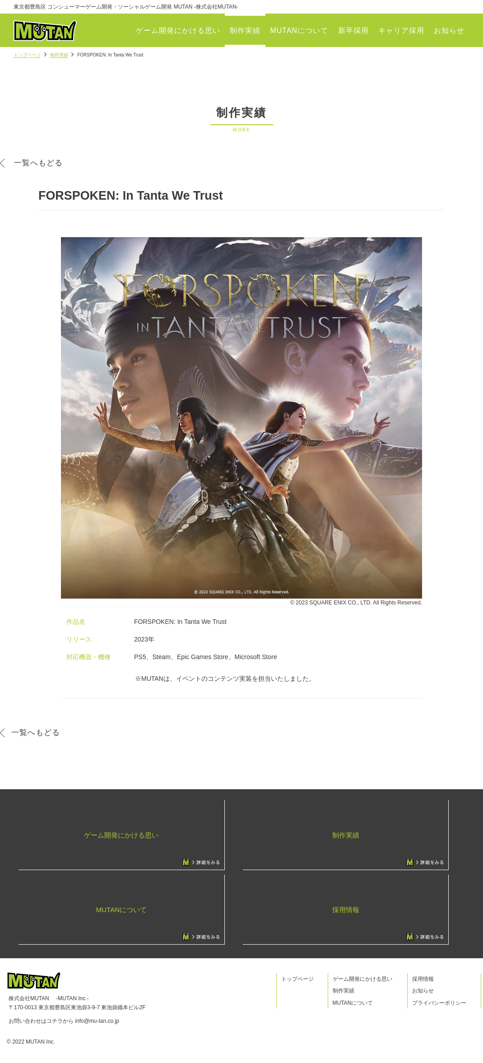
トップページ (27, 54)
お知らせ (449, 30)
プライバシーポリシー (439, 1003)
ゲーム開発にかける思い (178, 30)
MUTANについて (299, 30)
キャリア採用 (401, 30)
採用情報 (423, 979)
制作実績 (245, 30)
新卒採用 (353, 30)
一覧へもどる (38, 163)
